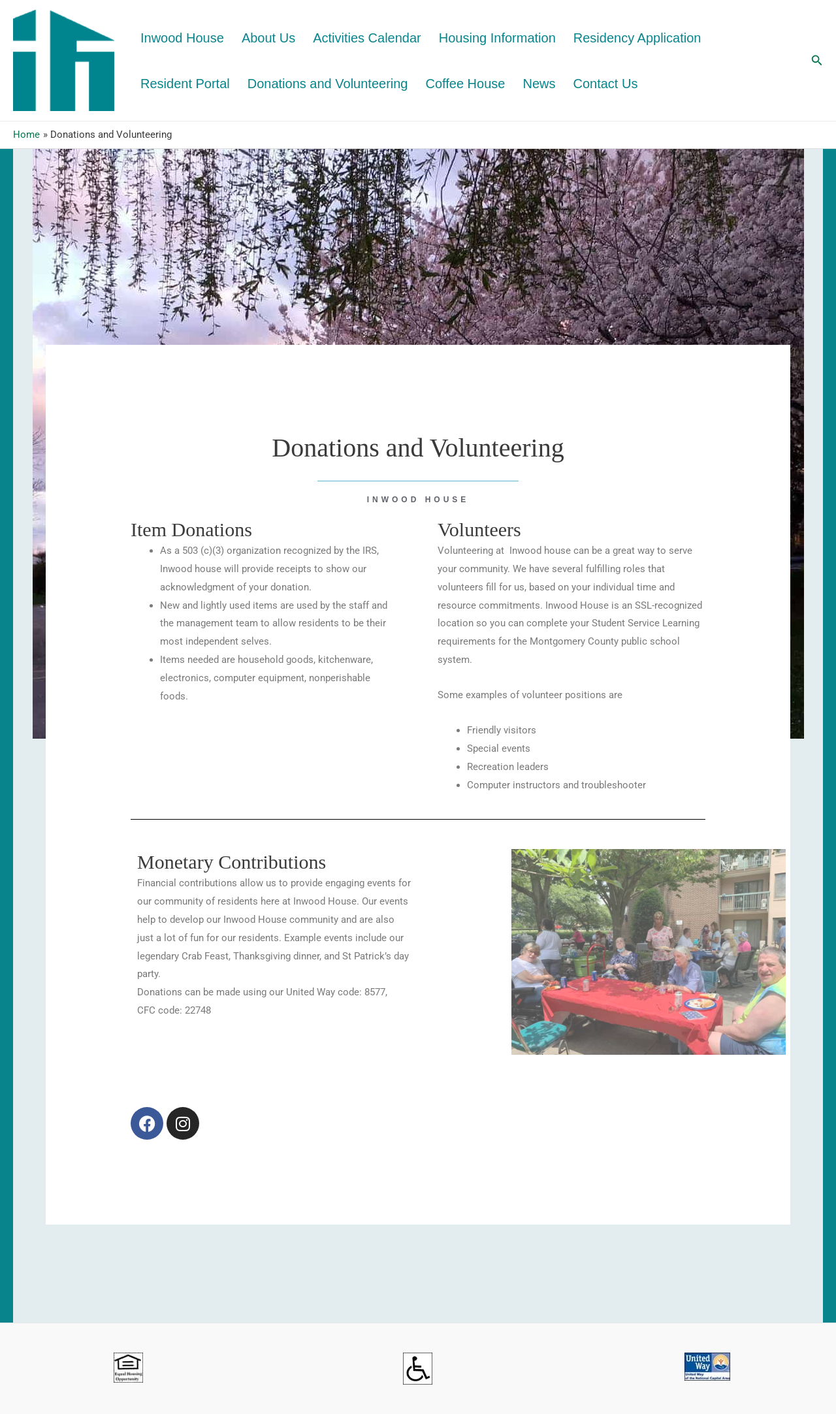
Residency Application (637, 38)
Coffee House (466, 83)
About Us (268, 38)
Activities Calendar (367, 38)
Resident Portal (185, 83)
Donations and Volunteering (328, 83)
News (538, 83)
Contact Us (605, 83)
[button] (817, 60)
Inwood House (182, 38)
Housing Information (497, 38)
